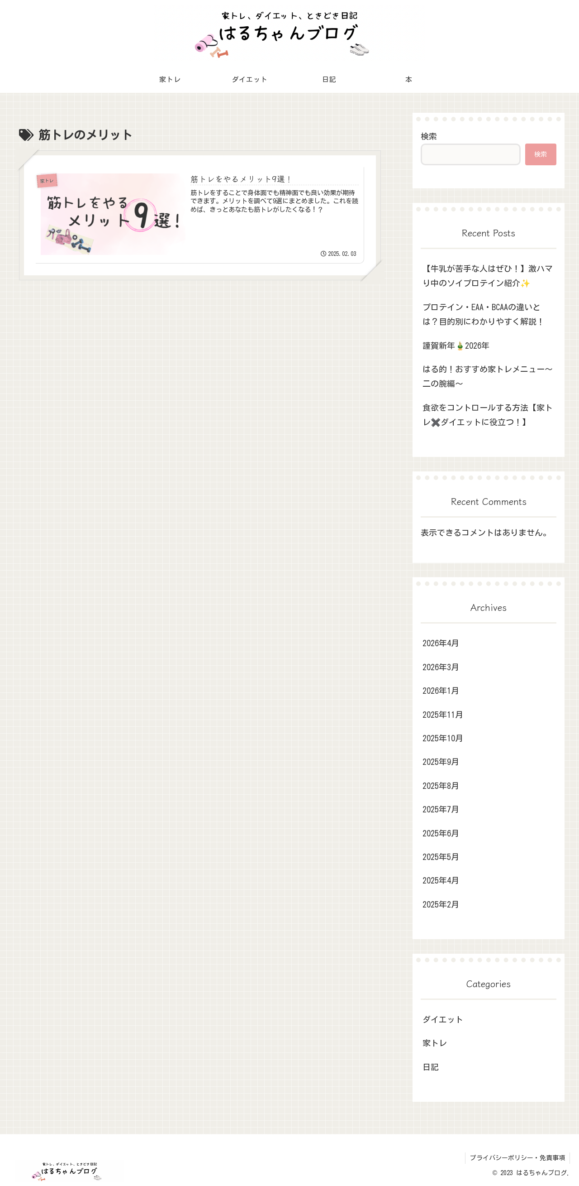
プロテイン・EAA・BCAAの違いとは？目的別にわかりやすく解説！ (483, 314)
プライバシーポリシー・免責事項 (517, 1158)
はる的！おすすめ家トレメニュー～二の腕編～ (487, 376)
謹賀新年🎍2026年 (455, 345)
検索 (429, 136)
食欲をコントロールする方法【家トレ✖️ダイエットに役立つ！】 (487, 414)
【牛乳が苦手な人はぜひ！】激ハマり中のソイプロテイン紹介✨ (487, 275)
